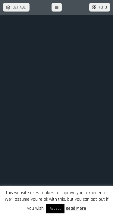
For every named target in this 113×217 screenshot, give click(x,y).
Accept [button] (55, 208)
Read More (76, 208)
